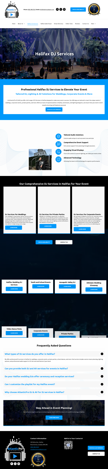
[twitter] (60, 9)
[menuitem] (14, 23)
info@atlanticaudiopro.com (47, 9)
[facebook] (57, 9)
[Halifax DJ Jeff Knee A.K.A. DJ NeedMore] (40, 159)
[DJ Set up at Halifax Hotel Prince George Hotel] (23, 143)
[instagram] (64, 9)
